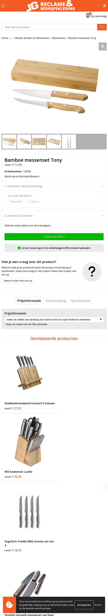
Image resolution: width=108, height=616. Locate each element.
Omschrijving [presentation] (56, 300)
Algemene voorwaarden (68, 588)
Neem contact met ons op (18, 280)
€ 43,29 (65, 404)
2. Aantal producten (19, 216)
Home (4, 38)
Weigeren (98, 605)
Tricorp (59, 542)
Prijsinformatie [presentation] (29, 300)
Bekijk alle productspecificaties (22, 176)
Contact (5, 588)
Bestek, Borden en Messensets (32, 38)
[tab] (29, 300)
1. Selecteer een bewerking (23, 186)
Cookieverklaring (64, 592)
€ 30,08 (65, 478)
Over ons (60, 537)
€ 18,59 (13, 478)
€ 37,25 (13, 408)
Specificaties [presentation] (81, 300)
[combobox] (49, 27)
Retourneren (8, 592)
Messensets (58, 38)
